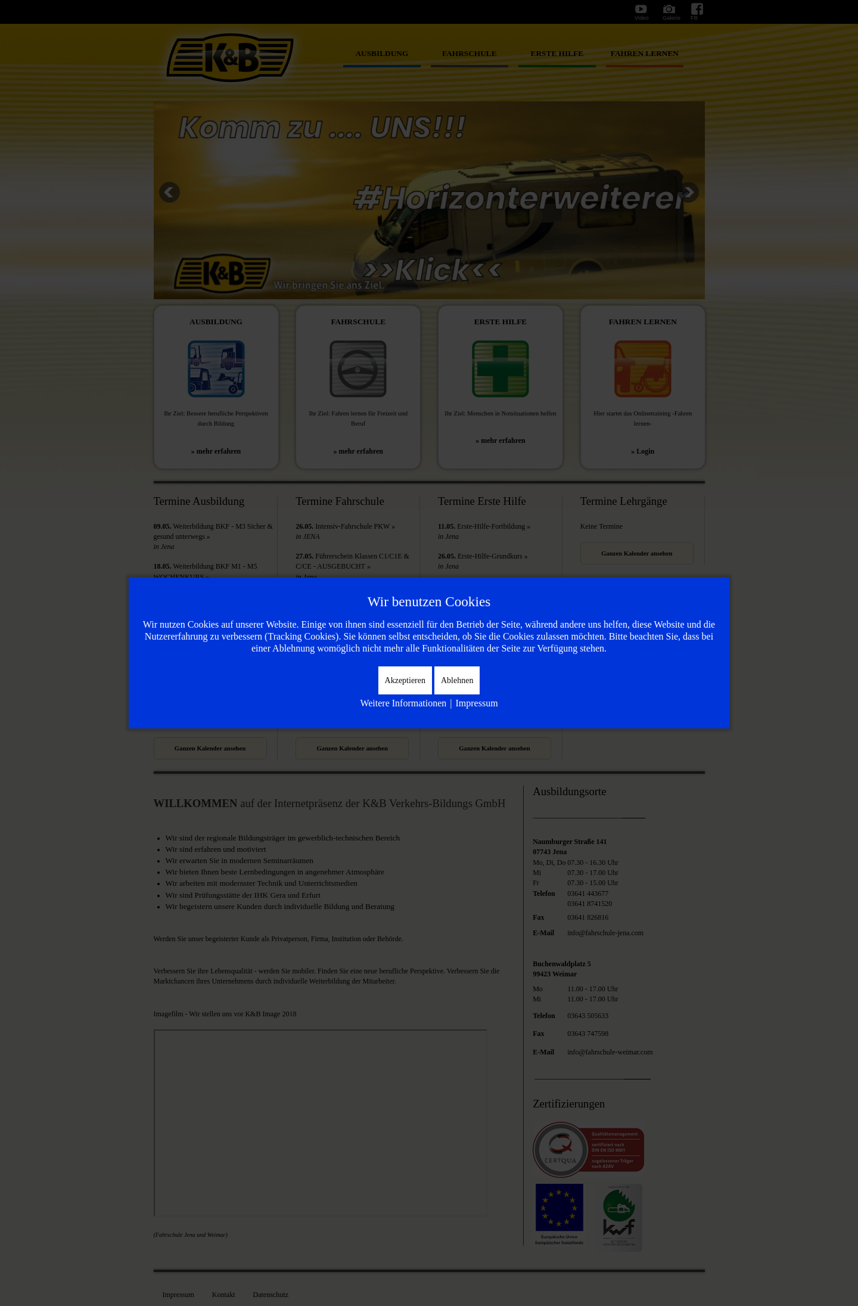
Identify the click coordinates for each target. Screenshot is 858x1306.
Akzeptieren (405, 680)
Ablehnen (457, 680)
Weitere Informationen (403, 703)
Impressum (476, 703)
